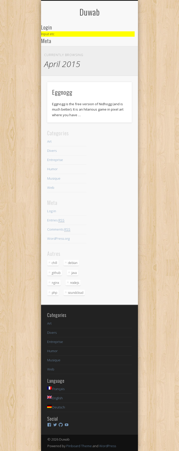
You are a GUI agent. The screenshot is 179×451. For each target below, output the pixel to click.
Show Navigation (119, 46)
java (74, 273)
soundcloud (75, 292)
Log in (51, 211)
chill (54, 263)
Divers (52, 150)
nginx (55, 283)
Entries (56, 220)
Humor (52, 169)
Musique (53, 178)
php (54, 292)
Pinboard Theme (79, 446)
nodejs (74, 283)
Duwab (90, 12)
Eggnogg (62, 92)
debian (73, 263)
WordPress (107, 446)
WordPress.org (58, 238)
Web (50, 187)
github (56, 273)
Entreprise (55, 159)
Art (49, 141)
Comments (58, 229)
